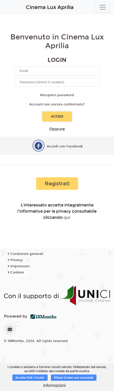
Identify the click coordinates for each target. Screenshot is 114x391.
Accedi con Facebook (65, 146)
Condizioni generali (25, 254)
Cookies (16, 272)
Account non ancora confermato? (57, 104)
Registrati (57, 183)
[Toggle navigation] (102, 7)
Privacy (15, 260)
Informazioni (54, 385)
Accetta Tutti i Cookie (30, 377)
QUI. (67, 218)
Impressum (18, 266)
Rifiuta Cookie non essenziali (73, 377)
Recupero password (57, 95)
